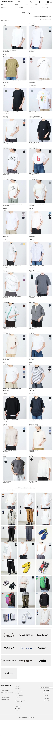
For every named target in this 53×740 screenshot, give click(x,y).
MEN (26, 4)
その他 (17, 710)
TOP (1, 489)
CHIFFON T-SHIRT (7, 234)
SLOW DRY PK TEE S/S (34, 142)
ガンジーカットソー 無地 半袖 (9, 50)
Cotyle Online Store (22, 717)
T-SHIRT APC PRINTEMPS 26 (35, 80)
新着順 (50, 16)
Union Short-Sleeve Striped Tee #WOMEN (12, 296)
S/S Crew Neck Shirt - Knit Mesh (35, 296)
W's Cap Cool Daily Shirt (8, 142)
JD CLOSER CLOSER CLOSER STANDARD (12, 204)
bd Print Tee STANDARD (34, 173)
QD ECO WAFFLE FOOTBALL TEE (10, 419)
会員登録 (17, 693)
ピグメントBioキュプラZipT (35, 327)
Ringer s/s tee (32, 50)
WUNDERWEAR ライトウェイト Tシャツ (12, 111)
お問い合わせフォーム (5, 699)
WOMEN (16, 4)
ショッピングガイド (18, 701)
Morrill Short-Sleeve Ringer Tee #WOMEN (12, 265)
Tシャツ (13, 489)
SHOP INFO (20, 7)
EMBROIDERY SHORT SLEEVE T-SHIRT (12, 388)
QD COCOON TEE (33, 481)
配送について (18, 706)
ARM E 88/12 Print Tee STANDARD (36, 204)
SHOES (36, 4)
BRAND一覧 (3, 7)
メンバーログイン (19, 691)
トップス (9, 489)
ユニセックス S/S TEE (8, 358)
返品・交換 (18, 708)
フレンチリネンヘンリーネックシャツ (37, 419)
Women (4, 489)
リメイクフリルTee (7, 481)
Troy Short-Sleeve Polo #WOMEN (10, 327)
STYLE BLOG (45, 7)
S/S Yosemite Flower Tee (34, 111)
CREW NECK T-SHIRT (34, 358)
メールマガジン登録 (19, 695)
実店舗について (46, 695)
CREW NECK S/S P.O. (33, 388)
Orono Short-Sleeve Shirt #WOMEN (36, 265)
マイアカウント (18, 697)
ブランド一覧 (46, 698)
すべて (2, 4)
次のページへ (35, 487)
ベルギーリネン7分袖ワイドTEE (10, 450)
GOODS (46, 4)
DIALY (33, 7)
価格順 (46, 16)
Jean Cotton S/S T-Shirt (34, 450)
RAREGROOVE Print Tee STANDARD (11, 173)
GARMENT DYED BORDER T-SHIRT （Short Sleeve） (14, 80)
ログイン (19, 1)
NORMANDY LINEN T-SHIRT (35, 234)
